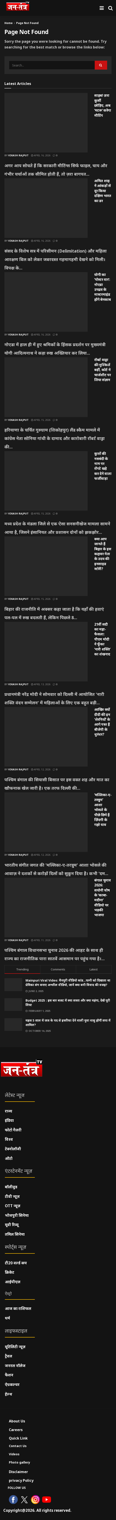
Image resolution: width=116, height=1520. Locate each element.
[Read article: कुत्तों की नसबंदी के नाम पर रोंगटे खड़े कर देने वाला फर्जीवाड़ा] (46, 481)
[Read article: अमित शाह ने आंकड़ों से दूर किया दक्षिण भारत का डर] (46, 208)
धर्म (7, 1318)
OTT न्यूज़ (12, 1205)
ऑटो (8, 1158)
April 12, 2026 (40, 769)
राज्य (8, 1111)
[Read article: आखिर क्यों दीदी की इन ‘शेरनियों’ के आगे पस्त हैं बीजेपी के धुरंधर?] (46, 737)
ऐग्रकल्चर (12, 1384)
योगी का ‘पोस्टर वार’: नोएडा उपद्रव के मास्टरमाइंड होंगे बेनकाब (102, 287)
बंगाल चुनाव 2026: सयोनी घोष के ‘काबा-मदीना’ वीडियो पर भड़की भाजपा (102, 898)
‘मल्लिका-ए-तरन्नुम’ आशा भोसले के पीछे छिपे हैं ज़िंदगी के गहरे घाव (103, 809)
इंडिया (9, 1120)
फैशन (9, 1374)
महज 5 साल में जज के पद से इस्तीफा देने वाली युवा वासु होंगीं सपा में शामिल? (68, 1022)
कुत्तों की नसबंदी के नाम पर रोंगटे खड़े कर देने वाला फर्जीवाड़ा (102, 466)
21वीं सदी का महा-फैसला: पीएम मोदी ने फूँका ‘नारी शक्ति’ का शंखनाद (102, 639)
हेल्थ (8, 1394)
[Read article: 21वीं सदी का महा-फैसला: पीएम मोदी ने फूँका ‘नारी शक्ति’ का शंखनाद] (46, 651)
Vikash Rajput (18, 155)
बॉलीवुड (11, 1186)
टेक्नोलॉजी (13, 1148)
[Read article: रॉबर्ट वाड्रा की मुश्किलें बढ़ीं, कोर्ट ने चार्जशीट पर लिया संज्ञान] (46, 387)
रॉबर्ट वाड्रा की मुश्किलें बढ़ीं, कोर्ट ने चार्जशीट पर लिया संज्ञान (102, 369)
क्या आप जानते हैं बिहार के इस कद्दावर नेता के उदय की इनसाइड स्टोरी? (102, 553)
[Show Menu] (102, 8)
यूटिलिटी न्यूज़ (15, 1346)
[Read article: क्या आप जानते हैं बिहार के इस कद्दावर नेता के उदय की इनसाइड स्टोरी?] (46, 566)
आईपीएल (12, 1281)
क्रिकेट (9, 1272)
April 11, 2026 (40, 940)
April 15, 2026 (40, 420)
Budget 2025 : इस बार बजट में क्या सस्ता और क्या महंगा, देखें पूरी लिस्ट (68, 1002)
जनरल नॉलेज (15, 1365)
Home (8, 23)
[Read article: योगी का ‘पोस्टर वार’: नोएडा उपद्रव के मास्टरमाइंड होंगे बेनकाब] (46, 302)
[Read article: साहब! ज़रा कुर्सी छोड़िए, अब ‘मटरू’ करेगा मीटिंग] (46, 123)
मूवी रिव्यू (12, 1224)
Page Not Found (27, 23)
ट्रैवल (8, 1356)
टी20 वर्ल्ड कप (16, 1262)
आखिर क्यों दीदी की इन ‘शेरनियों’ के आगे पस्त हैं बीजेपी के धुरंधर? (102, 722)
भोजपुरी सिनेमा (17, 1215)
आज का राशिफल (18, 1308)
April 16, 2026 (40, 155)
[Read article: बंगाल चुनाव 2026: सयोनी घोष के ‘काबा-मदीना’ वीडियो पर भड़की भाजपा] (46, 907)
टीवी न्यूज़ (12, 1196)
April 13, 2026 (40, 684)
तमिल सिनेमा (15, 1234)
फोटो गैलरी (13, 1129)
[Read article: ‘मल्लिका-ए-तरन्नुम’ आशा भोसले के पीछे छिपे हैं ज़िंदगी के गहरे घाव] (46, 822)
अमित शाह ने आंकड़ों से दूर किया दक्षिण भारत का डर (102, 190)
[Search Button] (110, 8)
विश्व (9, 1139)
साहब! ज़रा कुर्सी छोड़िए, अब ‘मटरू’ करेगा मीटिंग (102, 105)
